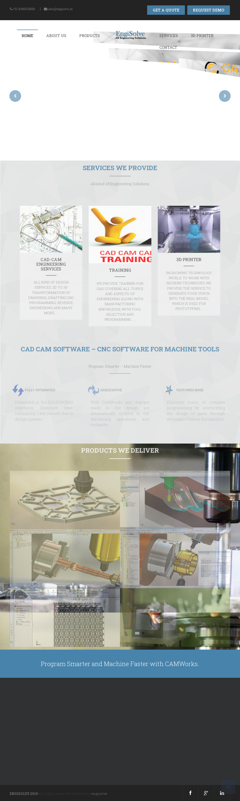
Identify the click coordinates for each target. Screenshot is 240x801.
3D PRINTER (151, 265)
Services (168, 35)
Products (89, 35)
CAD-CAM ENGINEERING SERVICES (88, 267)
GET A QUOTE (165, 10)
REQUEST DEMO (208, 10)
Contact (168, 47)
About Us (56, 35)
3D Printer (202, 35)
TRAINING (120, 269)
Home (27, 35)
